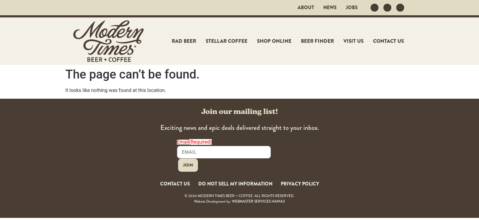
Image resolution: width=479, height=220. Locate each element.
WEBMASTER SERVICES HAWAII (258, 198)
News (330, 8)
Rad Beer (184, 41)
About (306, 8)
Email (194, 142)
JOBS (352, 8)
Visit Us (353, 41)
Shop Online (274, 41)
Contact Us (388, 41)
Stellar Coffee (226, 41)
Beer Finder (317, 41)
